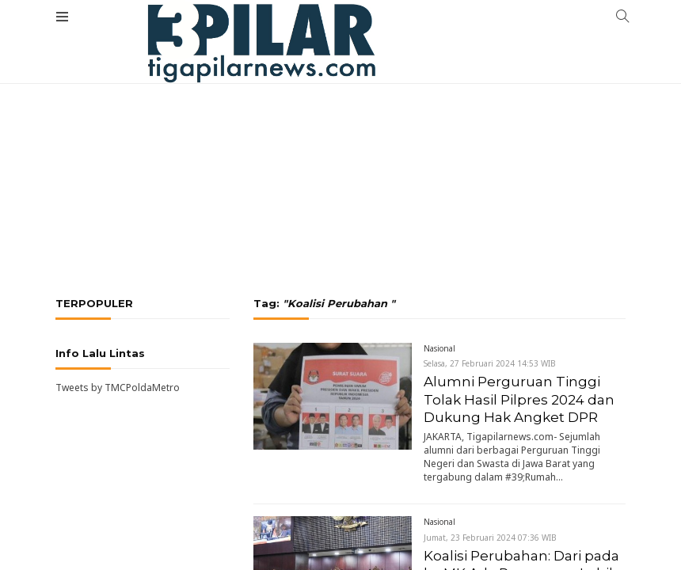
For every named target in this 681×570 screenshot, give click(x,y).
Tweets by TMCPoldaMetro (117, 387)
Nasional (439, 348)
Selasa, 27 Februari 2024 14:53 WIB (490, 363)
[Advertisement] (340, 119)
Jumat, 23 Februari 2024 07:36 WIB (490, 537)
